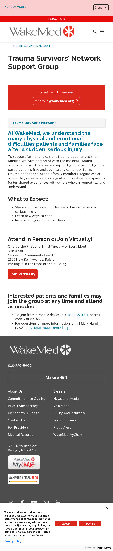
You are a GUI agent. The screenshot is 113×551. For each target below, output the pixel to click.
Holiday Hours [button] (56, 19)
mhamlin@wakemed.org (56, 101)
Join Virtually (22, 273)
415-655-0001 (78, 315)
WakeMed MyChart (68, 434)
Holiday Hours (15, 6)
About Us (15, 391)
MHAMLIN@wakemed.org (49, 328)
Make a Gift (57, 377)
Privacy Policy (12, 541)
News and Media (66, 398)
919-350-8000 (20, 365)
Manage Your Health (23, 413)
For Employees (64, 420)
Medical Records (20, 434)
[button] (102, 32)
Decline (90, 523)
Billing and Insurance (69, 413)
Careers (59, 391)
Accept (66, 523)
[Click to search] (95, 32)
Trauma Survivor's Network (33, 123)
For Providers (18, 427)
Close (101, 8)
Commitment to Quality (26, 398)
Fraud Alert (62, 427)
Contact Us (16, 420)
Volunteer (61, 406)
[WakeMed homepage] (50, 32)
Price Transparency (23, 406)
